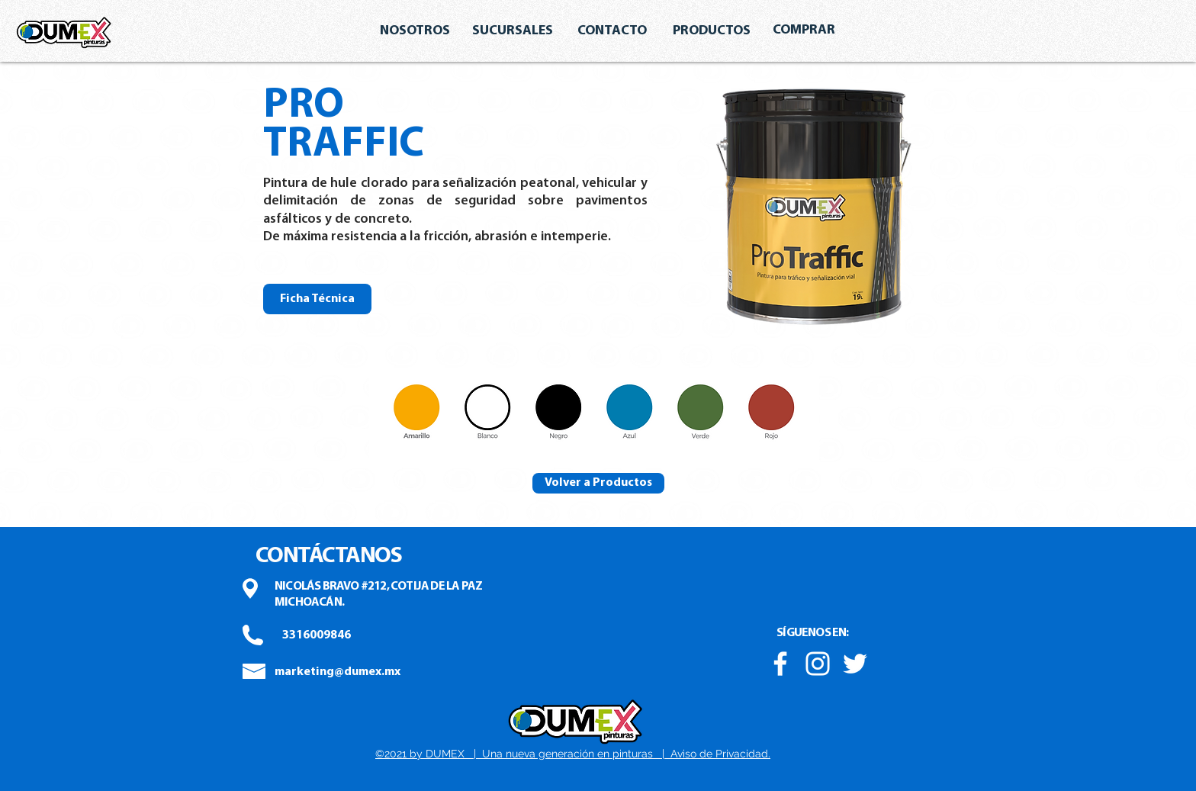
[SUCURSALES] (512, 31)
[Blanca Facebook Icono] (780, 664)
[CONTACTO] (612, 31)
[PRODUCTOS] (711, 31)
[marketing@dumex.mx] (337, 672)
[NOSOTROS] (414, 31)
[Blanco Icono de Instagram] (818, 664)
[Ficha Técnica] (317, 299)
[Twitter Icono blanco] (855, 664)
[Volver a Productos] (598, 483)
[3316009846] (316, 635)
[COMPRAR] (804, 30)
